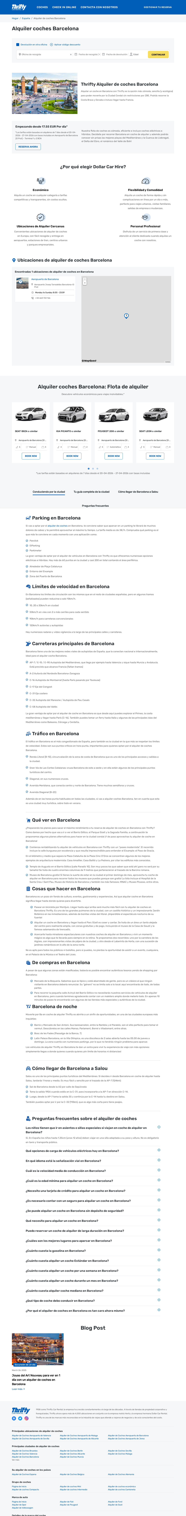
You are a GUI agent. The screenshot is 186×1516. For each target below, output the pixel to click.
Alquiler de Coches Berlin (64, 1417)
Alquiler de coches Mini (63, 1449)
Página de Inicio (19, 1449)
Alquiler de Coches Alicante (24, 1420)
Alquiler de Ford (102, 1465)
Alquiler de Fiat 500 (21, 1480)
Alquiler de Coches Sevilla (106, 1417)
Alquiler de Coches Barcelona (108, 1420)
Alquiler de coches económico (108, 1449)
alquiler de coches (58, 485)
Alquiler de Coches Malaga (65, 1420)
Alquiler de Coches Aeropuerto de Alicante (27, 1403)
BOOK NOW (31, 416)
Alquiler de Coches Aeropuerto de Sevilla (155, 1395)
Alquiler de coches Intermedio (25, 1452)
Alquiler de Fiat (60, 1465)
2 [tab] (93, 428)
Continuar (158, 54)
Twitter (20, 1379)
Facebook (14, 1379)
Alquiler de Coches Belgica (65, 1437)
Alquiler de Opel (143, 1465)
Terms (167, 322)
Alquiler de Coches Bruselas (24, 1417)
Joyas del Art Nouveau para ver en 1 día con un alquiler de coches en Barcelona (36, 1340)
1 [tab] (88, 428)
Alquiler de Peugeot (21, 1468)
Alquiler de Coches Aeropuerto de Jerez (71, 1401)
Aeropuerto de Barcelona (45, 239)
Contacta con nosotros (99, 7)
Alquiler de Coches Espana (24, 1437)
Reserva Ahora (28, 130)
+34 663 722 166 (42, 258)
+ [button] (85, 239)
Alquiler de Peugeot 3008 (148, 1480)
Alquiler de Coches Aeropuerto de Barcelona (110, 1397)
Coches (42, 7)
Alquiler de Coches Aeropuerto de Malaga (72, 1395)
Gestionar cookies (76, 1512)
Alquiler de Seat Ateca (63, 1483)
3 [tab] (97, 428)
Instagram (26, 1379)
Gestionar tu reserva (158, 7)
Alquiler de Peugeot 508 (23, 1483)
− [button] (85, 243)
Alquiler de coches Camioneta (67, 1452)
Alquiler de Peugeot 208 (106, 1480)
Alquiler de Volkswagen (105, 1468)
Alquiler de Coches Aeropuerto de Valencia (27, 1397)
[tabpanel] (31, 392)
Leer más (17, 1349)
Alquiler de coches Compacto (149, 1449)
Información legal (114, 1509)
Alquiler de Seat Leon (104, 1483)
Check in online (64, 7)
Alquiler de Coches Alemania (108, 1437)
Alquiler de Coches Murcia (148, 1420)
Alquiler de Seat (60, 1468)
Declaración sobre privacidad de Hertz (85, 1509)
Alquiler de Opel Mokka (63, 1480)
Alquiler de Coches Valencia (149, 1417)
